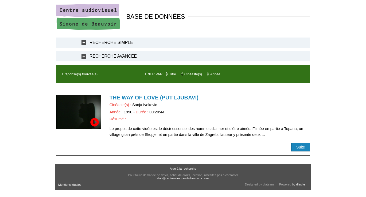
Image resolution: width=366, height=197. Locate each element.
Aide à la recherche (183, 168)
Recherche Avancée (113, 56)
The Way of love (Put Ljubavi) (154, 98)
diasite (300, 184)
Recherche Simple (111, 42)
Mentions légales (69, 184)
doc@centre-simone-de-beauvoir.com (183, 178)
